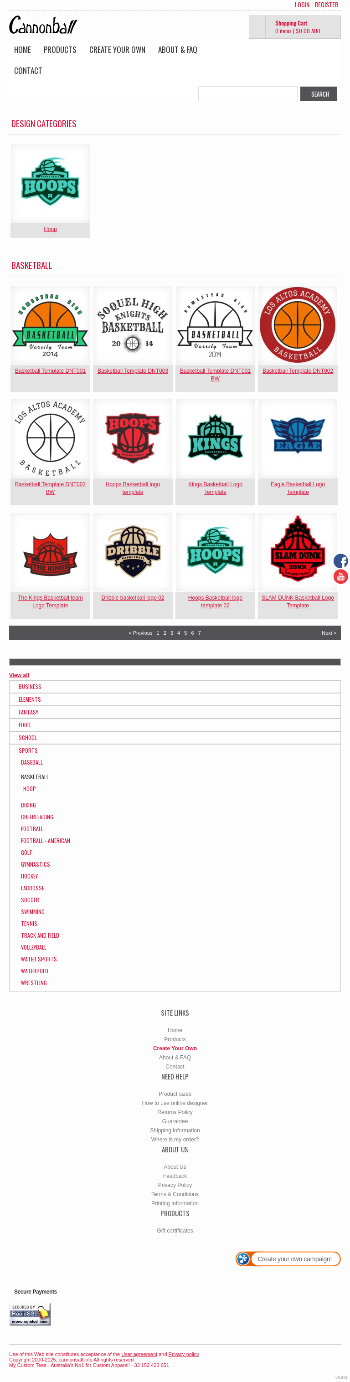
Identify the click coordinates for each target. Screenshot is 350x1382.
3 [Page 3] (171, 633)
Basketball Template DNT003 (133, 371)
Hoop (50, 229)
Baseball (32, 762)
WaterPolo (34, 971)
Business (30, 686)
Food (25, 725)
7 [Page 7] (199, 633)
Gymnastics (35, 864)
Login (302, 4)
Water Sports (39, 959)
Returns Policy (174, 1112)
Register (326, 4)
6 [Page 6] (192, 633)
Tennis (29, 923)
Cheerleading (37, 817)
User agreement (139, 1354)
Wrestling (34, 982)
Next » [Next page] (329, 633)
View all (19, 675)
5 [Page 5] (185, 633)
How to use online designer (175, 1103)
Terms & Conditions (175, 1194)
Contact (28, 70)
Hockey (29, 876)
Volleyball (33, 947)
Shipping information (175, 1130)
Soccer (30, 900)
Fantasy (28, 712)
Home (22, 49)
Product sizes (175, 1094)
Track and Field (40, 935)
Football (32, 828)
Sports (28, 750)
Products (60, 49)
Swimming (33, 911)
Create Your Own (117, 49)
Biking (28, 805)
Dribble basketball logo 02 (132, 598)
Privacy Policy (175, 1185)
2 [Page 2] (165, 633)
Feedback (175, 1176)
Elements (30, 699)
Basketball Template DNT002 (297, 371)
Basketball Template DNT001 (50, 371)
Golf (26, 852)
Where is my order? (175, 1139)
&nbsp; (50, 183)
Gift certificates (175, 1231)
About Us (175, 1167)
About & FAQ (177, 49)
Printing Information (175, 1203)
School (28, 737)
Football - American (45, 840)
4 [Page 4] (178, 633)
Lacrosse (32, 888)
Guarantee (175, 1121)
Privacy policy (184, 1354)
